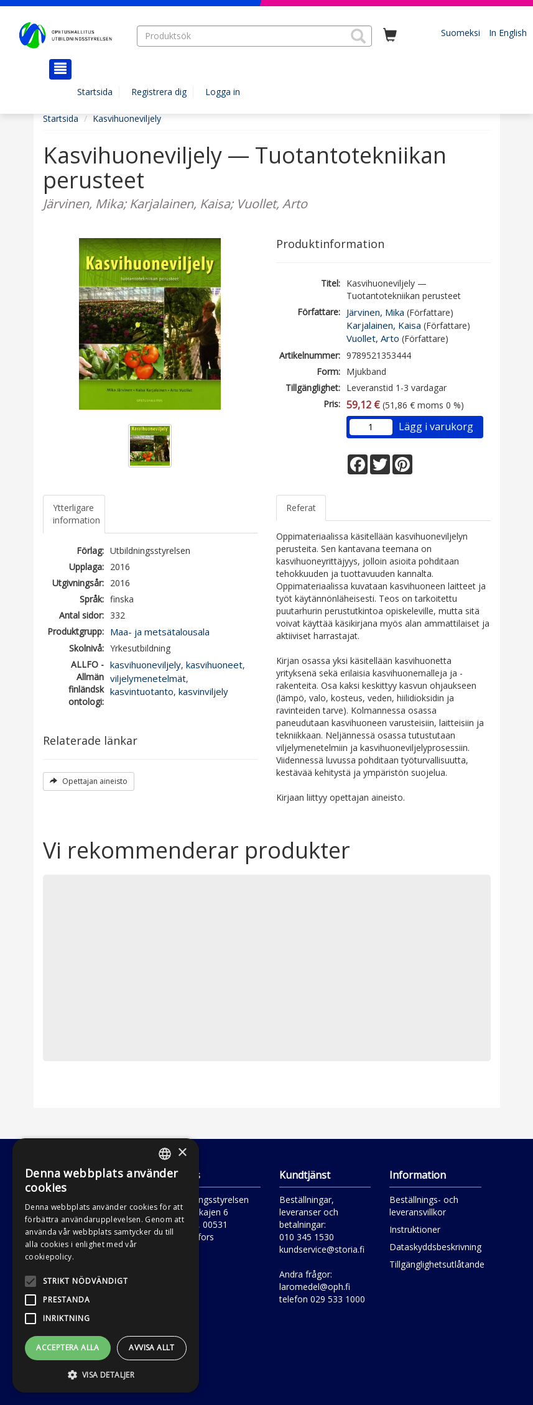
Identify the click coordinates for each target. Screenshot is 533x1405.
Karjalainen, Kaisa (383, 325)
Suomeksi (460, 33)
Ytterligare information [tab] (76, 514)
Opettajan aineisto (88, 781)
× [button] (182, 1153)
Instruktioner (414, 1229)
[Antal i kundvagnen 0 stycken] (390, 35)
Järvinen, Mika (375, 312)
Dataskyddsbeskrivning (435, 1247)
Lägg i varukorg (436, 426)
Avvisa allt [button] (151, 1347)
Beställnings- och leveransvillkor (423, 1206)
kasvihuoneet (214, 664)
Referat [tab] (301, 508)
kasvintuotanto (142, 691)
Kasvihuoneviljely (127, 118)
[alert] (105, 1265)
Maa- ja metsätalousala (160, 631)
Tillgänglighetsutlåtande (436, 1264)
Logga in (222, 92)
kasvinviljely (203, 691)
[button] (358, 36)
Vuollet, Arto (372, 338)
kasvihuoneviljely (145, 664)
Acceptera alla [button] (68, 1347)
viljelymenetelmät (148, 678)
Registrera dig (159, 92)
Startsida (95, 92)
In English (508, 33)
